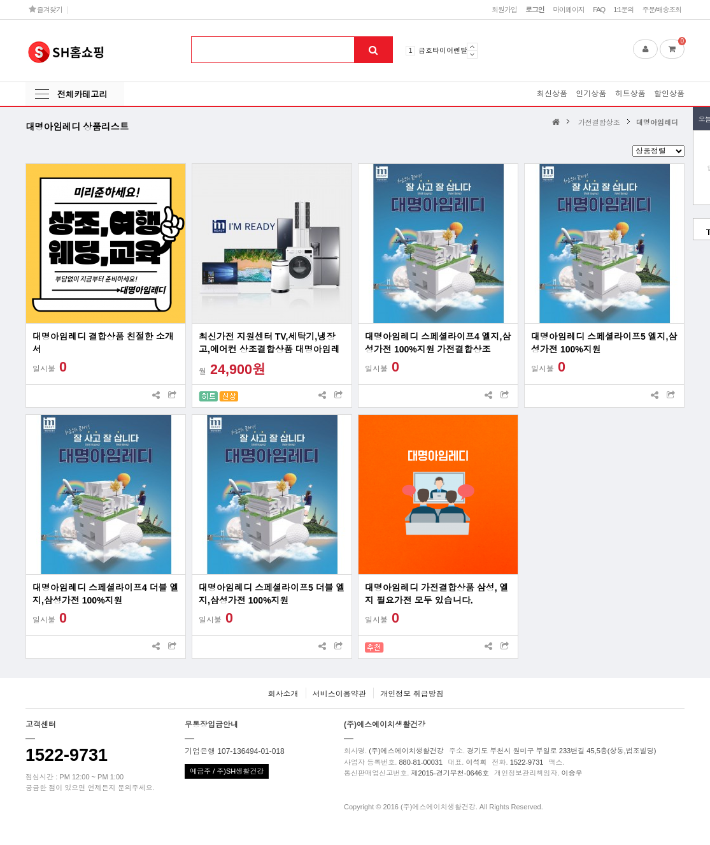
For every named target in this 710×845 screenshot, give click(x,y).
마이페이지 (569, 9)
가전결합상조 (599, 122)
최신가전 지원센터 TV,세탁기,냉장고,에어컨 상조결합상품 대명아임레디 (269, 343)
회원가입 (504, 9)
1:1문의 (623, 9)
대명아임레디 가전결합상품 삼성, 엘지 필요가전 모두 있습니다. (437, 593)
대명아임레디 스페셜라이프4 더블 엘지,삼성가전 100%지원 (105, 593)
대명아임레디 (657, 122)
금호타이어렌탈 (442, 50)
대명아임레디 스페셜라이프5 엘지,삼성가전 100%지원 (604, 342)
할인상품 (669, 93)
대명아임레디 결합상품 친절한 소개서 (103, 342)
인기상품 (591, 93)
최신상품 (552, 93)
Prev (472, 46)
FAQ (599, 9)
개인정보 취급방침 (411, 694)
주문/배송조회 (661, 9)
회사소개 (282, 694)
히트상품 (630, 93)
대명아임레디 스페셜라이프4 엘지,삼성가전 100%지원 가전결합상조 (438, 342)
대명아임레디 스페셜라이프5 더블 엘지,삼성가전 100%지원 (271, 593)
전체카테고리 (82, 94)
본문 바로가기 (0, 0)
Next (472, 54)
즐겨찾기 (45, 9)
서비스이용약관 (339, 694)
